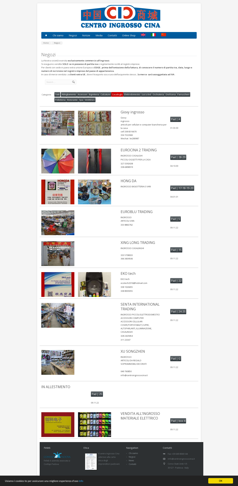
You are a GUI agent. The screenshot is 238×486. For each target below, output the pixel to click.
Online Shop (129, 35)
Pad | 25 (97, 394)
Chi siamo (133, 453)
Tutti (57, 94)
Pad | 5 (175, 219)
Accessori (82, 94)
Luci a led (146, 94)
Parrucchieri (183, 94)
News (131, 460)
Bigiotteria (94, 94)
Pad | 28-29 (178, 157)
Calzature (105, 94)
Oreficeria (171, 94)
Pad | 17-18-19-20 (182, 188)
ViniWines (90, 99)
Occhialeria (158, 94)
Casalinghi (117, 94)
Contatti (112, 35)
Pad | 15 (176, 250)
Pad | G (175, 358)
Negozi (132, 456)
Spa (81, 99)
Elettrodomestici (132, 94)
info (81, 481)
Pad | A (175, 119)
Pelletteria (60, 99)
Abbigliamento (69, 94)
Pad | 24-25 (178, 311)
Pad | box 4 (178, 421)
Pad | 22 (176, 281)
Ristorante (72, 99)
